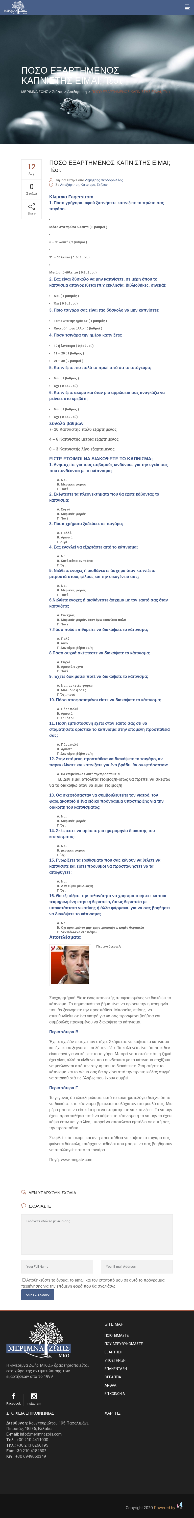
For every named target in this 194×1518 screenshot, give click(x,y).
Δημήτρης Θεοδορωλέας (104, 180)
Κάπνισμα (88, 185)
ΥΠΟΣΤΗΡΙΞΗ (115, 1360)
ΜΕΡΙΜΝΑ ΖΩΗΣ (34, 92)
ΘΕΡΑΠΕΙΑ (113, 1377)
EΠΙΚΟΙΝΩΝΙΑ (115, 1394)
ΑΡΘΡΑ (110, 1385)
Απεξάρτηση (77, 92)
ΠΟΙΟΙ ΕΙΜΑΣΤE (117, 1335)
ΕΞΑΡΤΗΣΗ (113, 1352)
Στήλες (57, 92)
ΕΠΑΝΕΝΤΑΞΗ (116, 1369)
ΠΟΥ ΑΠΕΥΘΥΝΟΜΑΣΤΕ (124, 1344)
